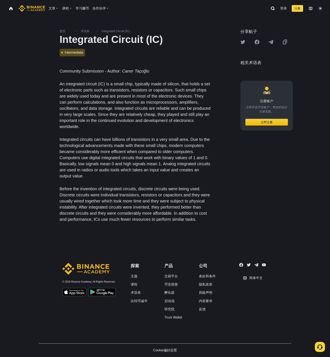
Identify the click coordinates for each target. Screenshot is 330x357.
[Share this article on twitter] (242, 42)
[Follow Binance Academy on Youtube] (264, 264)
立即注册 (267, 122)
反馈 (202, 309)
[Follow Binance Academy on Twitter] (249, 265)
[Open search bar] (271, 8)
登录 (283, 8)
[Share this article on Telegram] (270, 42)
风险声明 (205, 292)
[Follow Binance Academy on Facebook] (241, 265)
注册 (297, 8)
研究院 (169, 309)
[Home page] (32, 8)
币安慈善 (171, 284)
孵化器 (169, 292)
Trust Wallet (173, 317)
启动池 (169, 301)
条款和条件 (207, 276)
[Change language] (311, 8)
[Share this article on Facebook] (256, 42)
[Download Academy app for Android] (102, 292)
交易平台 (171, 276)
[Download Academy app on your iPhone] (74, 292)
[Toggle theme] (320, 8)
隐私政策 (205, 284)
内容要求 (205, 301)
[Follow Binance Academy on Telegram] (256, 265)
